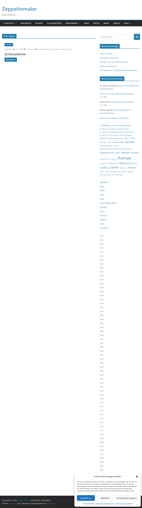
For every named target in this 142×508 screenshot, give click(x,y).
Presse (96, 23)
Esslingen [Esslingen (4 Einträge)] (103, 142)
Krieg (86, 23)
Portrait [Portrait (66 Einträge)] (124, 158)
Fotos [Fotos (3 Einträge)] (109, 142)
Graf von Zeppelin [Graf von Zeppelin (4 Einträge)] (106, 146)
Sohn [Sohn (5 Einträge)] (135, 163)
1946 (101, 327)
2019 (101, 244)
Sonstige (103, 215)
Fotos (102, 195)
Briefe (106, 23)
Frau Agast (55, 49)
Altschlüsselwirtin (43, 49)
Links (126, 23)
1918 (101, 402)
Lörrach (62, 49)
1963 (101, 260)
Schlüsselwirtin (15, 54)
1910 (101, 434)
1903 (101, 450)
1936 (101, 359)
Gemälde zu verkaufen (109, 58)
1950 (101, 311)
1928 (101, 375)
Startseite (9, 23)
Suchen (137, 37)
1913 (101, 422)
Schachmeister (54, 23)
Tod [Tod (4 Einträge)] (107, 172)
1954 (101, 295)
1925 (101, 383)
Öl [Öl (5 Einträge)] (113, 175)
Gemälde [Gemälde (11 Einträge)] (130, 141)
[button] (137, 476)
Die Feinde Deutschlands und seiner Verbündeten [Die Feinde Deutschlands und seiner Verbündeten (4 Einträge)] (117, 132)
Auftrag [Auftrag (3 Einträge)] (113, 125)
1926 (101, 379)
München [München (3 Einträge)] (114, 159)
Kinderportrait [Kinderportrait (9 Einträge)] (107, 152)
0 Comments (28, 49)
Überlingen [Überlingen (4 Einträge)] (119, 175)
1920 (101, 399)
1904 (101, 446)
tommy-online (105, 94)
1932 (101, 371)
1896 (101, 470)
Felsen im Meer (106, 54)
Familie (116, 23)
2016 (101, 252)
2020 (101, 240)
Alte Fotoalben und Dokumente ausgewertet (118, 70)
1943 (101, 339)
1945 (101, 331)
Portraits (9, 45)
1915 (101, 414)
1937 (101, 355)
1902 (101, 454)
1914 (101, 418)
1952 (101, 303)
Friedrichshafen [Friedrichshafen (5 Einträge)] (118, 142)
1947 (101, 323)
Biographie (26, 23)
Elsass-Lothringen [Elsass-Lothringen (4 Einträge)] (126, 135)
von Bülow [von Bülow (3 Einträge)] (113, 172)
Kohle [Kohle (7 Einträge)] (117, 152)
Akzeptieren (85, 498)
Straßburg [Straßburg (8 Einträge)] (104, 167)
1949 (101, 315)
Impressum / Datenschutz (104, 503)
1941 (101, 343)
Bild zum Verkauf (122, 118)
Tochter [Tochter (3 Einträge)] (102, 172)
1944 (101, 335)
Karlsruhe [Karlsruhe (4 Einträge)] (128, 149)
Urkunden (104, 228)
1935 (101, 363)
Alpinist (39, 23)
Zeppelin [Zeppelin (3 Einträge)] (130, 172)
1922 (101, 395)
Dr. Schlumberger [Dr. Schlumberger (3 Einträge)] (112, 135)
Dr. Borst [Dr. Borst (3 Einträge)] (103, 135)
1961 (101, 268)
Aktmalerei (104, 182)
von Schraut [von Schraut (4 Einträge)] (122, 172)
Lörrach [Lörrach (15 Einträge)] (125, 152)
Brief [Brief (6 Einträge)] (129, 125)
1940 (101, 347)
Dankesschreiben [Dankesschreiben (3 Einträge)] (123, 129)
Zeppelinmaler (19, 8)
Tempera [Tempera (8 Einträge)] (131, 167)
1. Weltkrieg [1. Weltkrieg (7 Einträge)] (105, 125)
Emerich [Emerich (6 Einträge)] (103, 138)
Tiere (102, 224)
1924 (101, 387)
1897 (101, 466)
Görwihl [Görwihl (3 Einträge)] (116, 146)
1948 (101, 319)
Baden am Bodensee (108, 66)
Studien (103, 219)
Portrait (69, 49)
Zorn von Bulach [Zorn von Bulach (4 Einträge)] (105, 175)
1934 (101, 367)
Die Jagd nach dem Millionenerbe (114, 62)
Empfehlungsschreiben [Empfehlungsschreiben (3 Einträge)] (115, 138)
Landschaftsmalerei (108, 203)
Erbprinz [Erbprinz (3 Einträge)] (127, 138)
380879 (9, 49)
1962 (101, 264)
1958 (101, 280)
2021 (101, 236)
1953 (101, 299)
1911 (101, 430)
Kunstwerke (71, 23)
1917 (101, 406)
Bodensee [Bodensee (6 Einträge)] (121, 125)
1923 (101, 391)
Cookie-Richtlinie (88, 503)
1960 (101, 272)
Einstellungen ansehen (127, 498)
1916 (101, 410)
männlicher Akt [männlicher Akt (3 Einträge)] (105, 159)
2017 (101, 248)
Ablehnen (105, 498)
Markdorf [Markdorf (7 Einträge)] (135, 152)
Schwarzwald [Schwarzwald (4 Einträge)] (113, 163)
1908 (101, 442)
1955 (101, 291)
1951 (101, 307)
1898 (101, 462)
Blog (101, 186)
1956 (101, 287)
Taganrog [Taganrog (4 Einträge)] (123, 168)
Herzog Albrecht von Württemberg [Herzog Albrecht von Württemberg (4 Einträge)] (112, 149)
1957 (101, 283)
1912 (101, 426)
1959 (101, 276)
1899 (101, 458)
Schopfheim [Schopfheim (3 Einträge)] (104, 163)
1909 (101, 438)
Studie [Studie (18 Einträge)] (114, 167)
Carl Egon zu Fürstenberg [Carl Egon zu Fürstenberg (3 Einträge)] (108, 129)
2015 (101, 256)
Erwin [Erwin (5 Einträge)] (133, 138)
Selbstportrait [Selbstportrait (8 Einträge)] (125, 163)
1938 (101, 351)
